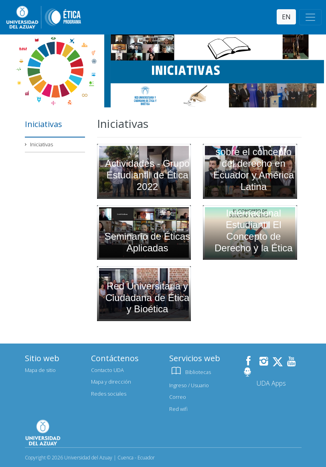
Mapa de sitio (40, 370)
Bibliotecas (190, 372)
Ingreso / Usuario (189, 385)
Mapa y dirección (111, 381)
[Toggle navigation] (310, 17)
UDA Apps (271, 383)
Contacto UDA (107, 370)
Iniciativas (41, 144)
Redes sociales (108, 393)
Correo (177, 396)
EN (286, 16)
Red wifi (178, 408)
